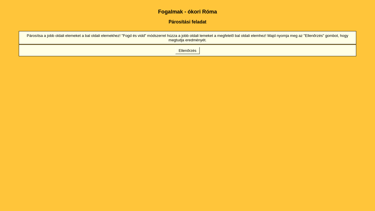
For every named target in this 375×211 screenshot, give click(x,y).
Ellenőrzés (187, 50)
